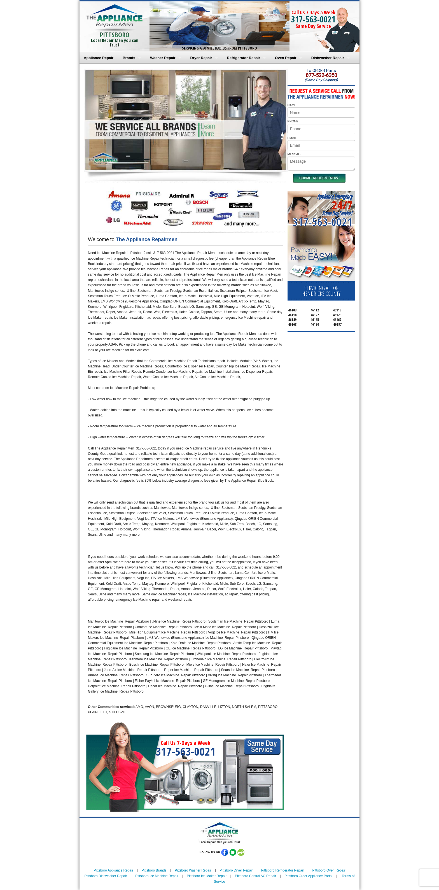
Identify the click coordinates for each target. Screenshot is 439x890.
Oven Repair (285, 58)
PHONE (293, 121)
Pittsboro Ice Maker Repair (206, 876)
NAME (292, 105)
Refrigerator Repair (243, 58)
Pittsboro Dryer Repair (236, 870)
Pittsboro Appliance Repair (113, 870)
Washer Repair (163, 58)
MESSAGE (295, 154)
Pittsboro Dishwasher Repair (105, 876)
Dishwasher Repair (327, 58)
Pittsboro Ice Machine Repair (156, 876)
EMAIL (292, 137)
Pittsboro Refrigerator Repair (282, 870)
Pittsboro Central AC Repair (255, 876)
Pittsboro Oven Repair (328, 870)
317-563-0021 (313, 19)
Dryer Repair (201, 58)
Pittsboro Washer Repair (193, 870)
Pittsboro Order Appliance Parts (307, 876)
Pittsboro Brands (154, 870)
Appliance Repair (98, 58)
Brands (129, 58)
